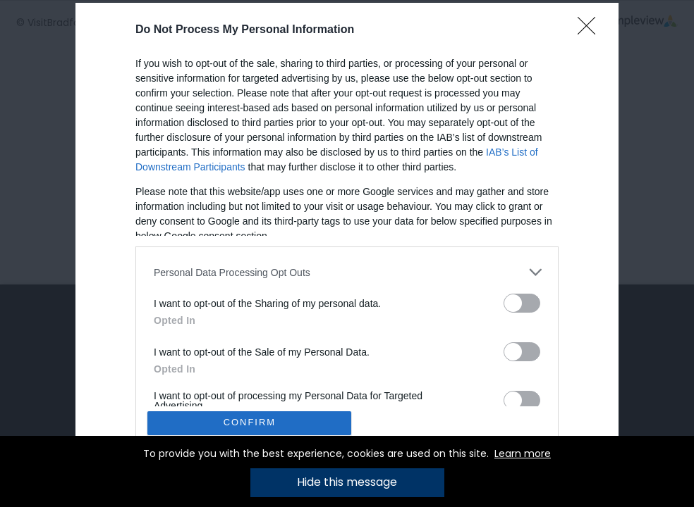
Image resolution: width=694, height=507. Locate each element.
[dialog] (347, 253)
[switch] (522, 303)
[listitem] (347, 272)
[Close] (591, 30)
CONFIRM (250, 423)
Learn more (522, 453)
